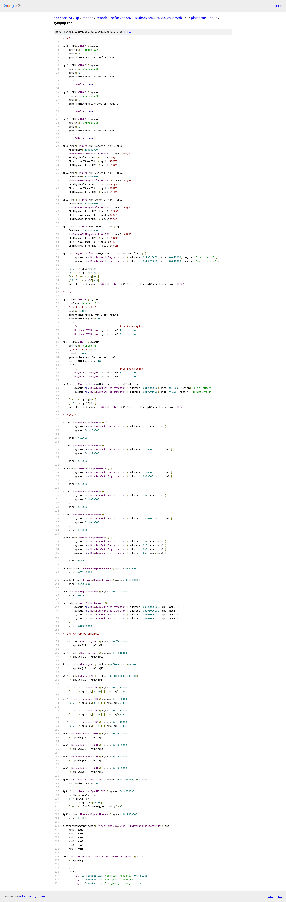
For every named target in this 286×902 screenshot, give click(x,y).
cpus (213, 18)
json (279, 896)
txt (270, 896)
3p (77, 18)
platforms (199, 18)
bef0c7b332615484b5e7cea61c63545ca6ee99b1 (147, 18)
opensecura (63, 18)
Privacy (32, 896)
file (128, 31)
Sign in (278, 5)
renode (87, 18)
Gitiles (22, 896)
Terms (42, 896)
